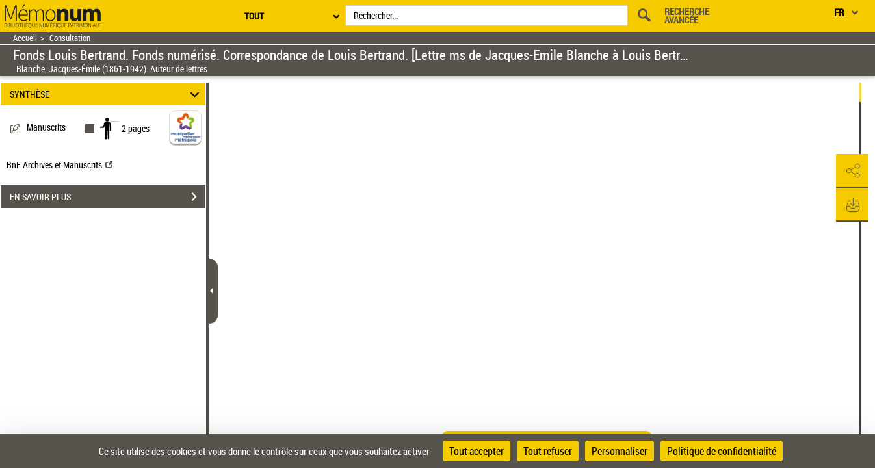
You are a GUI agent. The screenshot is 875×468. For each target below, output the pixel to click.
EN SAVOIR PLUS (107, 197)
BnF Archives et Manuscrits (59, 165)
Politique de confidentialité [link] (721, 451)
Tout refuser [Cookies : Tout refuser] (547, 451)
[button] (852, 171)
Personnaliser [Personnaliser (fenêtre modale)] (619, 451)
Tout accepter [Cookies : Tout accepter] (476, 451)
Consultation (69, 38)
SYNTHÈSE (106, 94)
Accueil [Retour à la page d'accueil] (25, 38)
